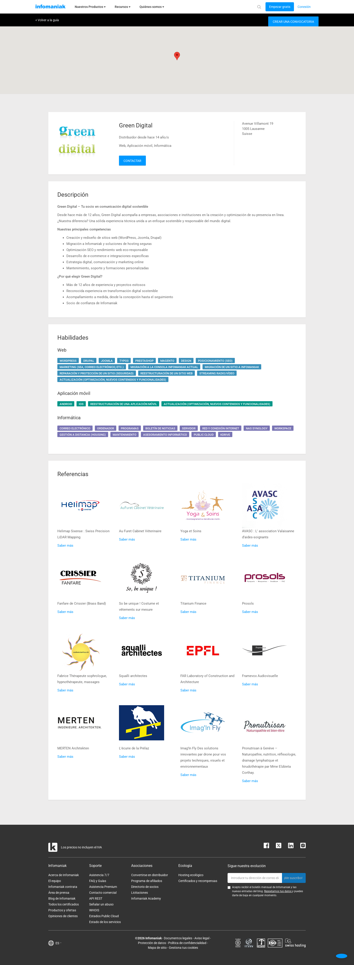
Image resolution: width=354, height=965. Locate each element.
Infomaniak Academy (146, 898)
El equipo (54, 881)
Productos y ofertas (62, 910)
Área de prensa (58, 892)
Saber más (65, 546)
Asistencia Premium (103, 887)
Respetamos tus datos (278, 891)
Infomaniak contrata (62, 887)
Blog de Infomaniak (61, 898)
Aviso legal (201, 938)
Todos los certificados (63, 904)
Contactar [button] (132, 161)
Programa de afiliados (146, 881)
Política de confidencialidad (187, 943)
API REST (95, 898)
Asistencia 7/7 (99, 875)
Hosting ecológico (190, 875)
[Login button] (280, 6)
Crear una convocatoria (293, 21)
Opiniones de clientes (63, 916)
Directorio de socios (144, 887)
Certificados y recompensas (197, 881)
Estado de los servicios (105, 922)
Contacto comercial (102, 892)
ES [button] (59, 943)
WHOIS (94, 910)
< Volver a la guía (47, 20)
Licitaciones (139, 892)
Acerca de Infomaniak (63, 875)
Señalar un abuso (101, 904)
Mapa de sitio (157, 947)
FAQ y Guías (97, 881)
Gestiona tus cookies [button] (183, 947)
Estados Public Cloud (104, 916)
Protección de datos (152, 943)
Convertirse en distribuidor (149, 875)
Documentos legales (178, 938)
